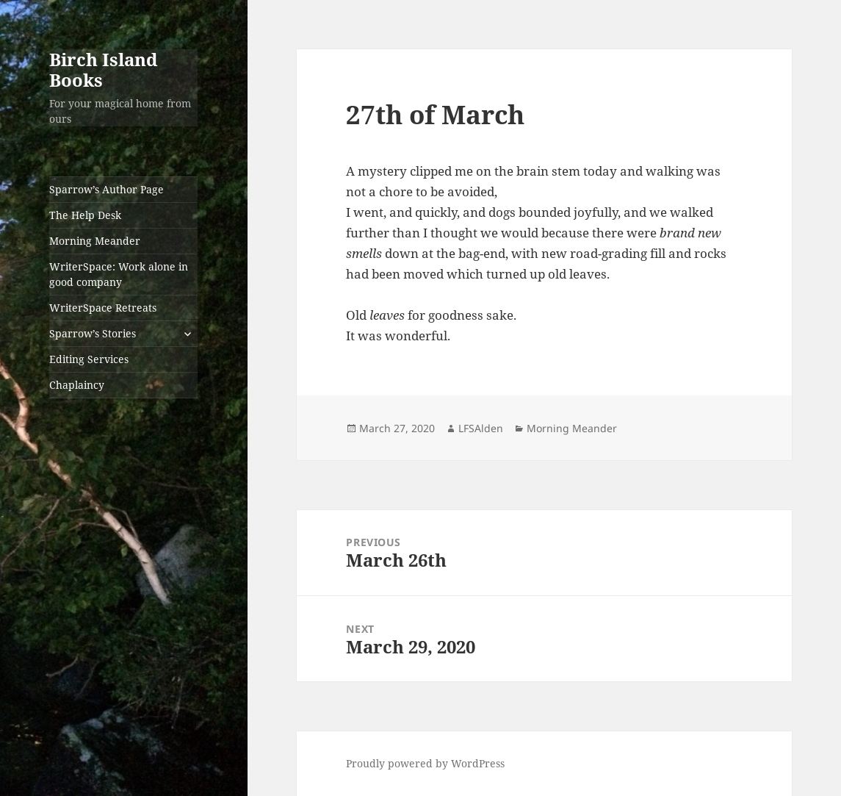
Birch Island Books (103, 69)
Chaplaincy (76, 385)
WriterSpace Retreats (102, 308)
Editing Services (89, 359)
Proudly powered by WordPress (425, 763)
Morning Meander (94, 241)
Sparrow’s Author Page (106, 189)
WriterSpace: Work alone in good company (118, 274)
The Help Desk (85, 215)
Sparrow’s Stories (92, 333)
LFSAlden (480, 428)
